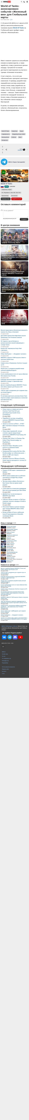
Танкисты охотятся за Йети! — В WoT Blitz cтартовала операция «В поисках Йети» (13, 425)
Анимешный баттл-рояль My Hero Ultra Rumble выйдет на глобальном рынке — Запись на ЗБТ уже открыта (14, 453)
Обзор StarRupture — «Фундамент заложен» (13, 354)
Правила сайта (5, 669)
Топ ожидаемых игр (6, 658)
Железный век (5, 137)
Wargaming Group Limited (18, 134)
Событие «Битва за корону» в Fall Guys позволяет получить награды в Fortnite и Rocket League (14, 501)
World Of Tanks (18, 28)
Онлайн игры (5, 654)
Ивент (20, 137)
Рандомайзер (5, 662)
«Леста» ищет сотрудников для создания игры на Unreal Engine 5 (13, 573)
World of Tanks (6, 184)
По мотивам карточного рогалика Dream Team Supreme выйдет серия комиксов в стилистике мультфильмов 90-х (14, 397)
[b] (3, 218)
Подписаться (16, 198)
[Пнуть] (2, 152)
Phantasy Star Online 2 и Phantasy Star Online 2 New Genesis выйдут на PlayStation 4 (14, 440)
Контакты (4, 671)
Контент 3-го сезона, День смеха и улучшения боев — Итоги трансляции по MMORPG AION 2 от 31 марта (14, 304)
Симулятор (14, 131)
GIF (15, 218)
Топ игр (3, 656)
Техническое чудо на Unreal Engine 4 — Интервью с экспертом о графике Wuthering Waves (14, 240)
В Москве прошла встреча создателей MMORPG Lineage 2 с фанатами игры (13, 577)
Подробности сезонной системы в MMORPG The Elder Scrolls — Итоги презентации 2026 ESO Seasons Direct (14, 288)
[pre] (13, 218)
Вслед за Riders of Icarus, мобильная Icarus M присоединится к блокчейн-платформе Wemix (13, 514)
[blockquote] (9, 218)
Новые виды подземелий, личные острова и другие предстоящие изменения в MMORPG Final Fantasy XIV (14, 432)
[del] (6, 218)
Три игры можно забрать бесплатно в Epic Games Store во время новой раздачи (13, 483)
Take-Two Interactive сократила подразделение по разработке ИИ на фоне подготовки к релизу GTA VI (14, 602)
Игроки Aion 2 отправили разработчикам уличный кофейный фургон (13, 581)
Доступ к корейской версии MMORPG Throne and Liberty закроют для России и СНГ (13, 569)
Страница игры (6, 198)
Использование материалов (8, 666)
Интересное (5, 140)
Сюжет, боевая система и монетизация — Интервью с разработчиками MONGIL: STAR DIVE (13, 321)
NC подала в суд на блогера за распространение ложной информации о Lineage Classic (12, 342)
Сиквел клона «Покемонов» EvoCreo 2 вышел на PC (14, 589)
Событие (14, 137)
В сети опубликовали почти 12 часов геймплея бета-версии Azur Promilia (14, 585)
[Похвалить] (2, 147)
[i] (4, 218)
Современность (6, 134)
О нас (3, 673)
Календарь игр (5, 660)
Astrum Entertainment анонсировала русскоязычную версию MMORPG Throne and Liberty (13, 272)
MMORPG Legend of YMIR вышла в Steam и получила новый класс (14, 598)
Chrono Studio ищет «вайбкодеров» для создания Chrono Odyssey (13, 611)
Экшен (21, 131)
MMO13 (3, 651)
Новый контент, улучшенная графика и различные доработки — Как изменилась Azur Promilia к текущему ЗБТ (14, 256)
